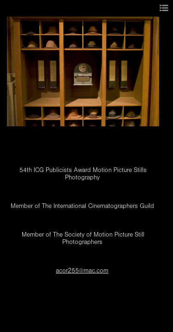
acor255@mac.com (82, 270)
